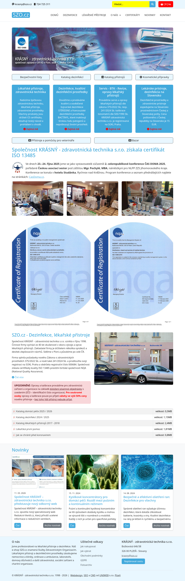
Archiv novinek (52, 525)
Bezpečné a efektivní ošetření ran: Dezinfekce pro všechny (146, 498)
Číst (18, 525)
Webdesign (76, 575)
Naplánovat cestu (133, 561)
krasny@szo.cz (22, 4)
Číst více (19, 377)
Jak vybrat (86, 551)
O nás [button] (115, 15)
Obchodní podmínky (92, 555)
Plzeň (118, 575)
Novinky (149, 15)
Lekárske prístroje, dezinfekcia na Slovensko (154, 91)
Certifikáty (132, 15)
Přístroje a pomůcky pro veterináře (51, 140)
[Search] (130, 4)
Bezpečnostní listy (31, 77)
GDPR (84, 560)
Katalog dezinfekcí (71, 77)
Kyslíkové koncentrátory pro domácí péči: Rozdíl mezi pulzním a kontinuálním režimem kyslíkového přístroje (91, 502)
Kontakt (165, 15)
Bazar (133, 140)
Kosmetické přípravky (154, 77)
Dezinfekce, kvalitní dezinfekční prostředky (72, 90)
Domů (54, 15)
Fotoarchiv (86, 565)
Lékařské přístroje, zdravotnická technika (31, 90)
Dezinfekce (70, 15)
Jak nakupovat (88, 546)
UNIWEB (104, 575)
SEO (86, 575)
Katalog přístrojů (113, 77)
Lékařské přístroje (94, 15)
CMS (93, 575)
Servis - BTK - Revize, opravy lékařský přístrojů (113, 91)
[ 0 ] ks (166, 4)
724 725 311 (43, 4)
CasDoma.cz (36, 177)
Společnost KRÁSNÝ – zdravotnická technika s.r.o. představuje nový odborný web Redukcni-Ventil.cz (35, 502)
